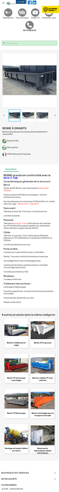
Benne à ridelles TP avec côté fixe (42, 379)
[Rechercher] (29, 43)
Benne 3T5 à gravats (42, 343)
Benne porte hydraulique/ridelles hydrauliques (42, 450)
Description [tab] (10, 169)
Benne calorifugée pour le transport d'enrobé (43, 414)
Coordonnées (9, 485)
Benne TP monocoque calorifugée (16, 379)
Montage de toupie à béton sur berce (16, 449)
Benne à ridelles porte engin (16, 344)
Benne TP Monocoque (16, 413)
